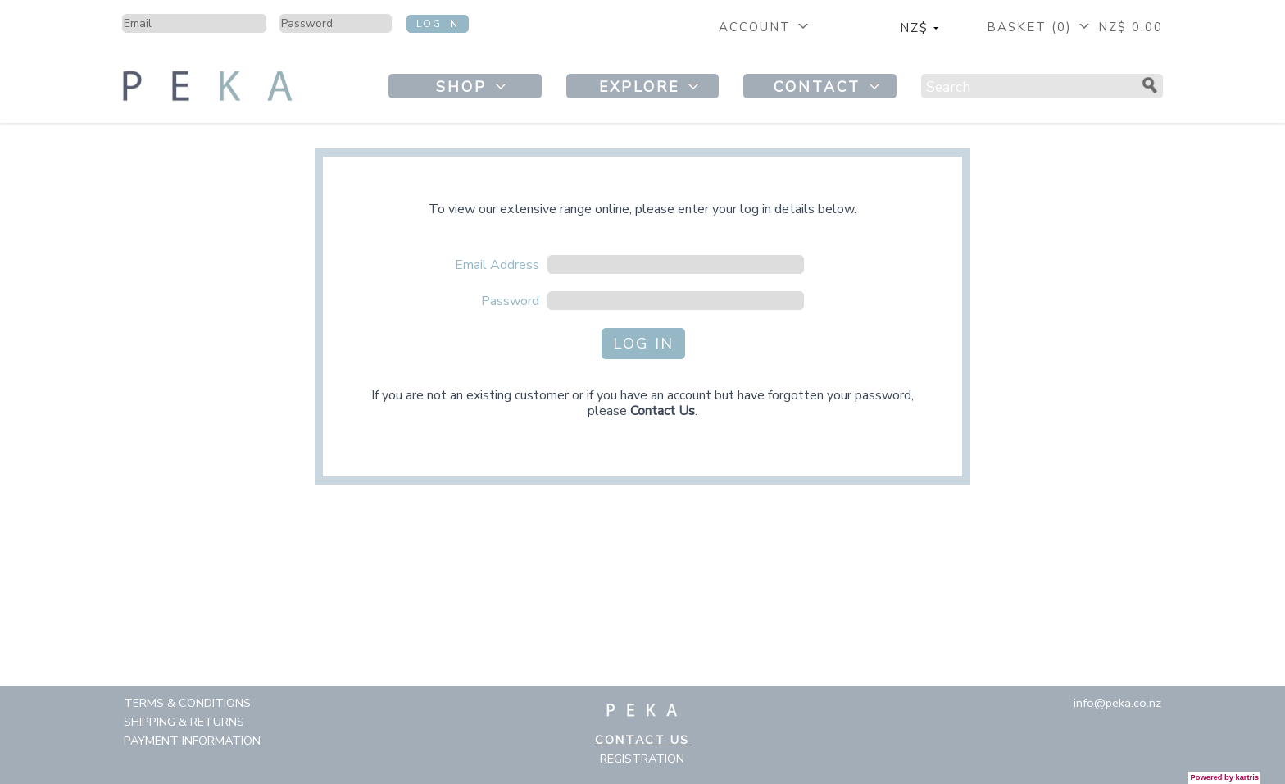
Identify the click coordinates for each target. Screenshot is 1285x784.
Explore (650, 87)
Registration (642, 758)
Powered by (1225, 777)
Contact (828, 87)
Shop (473, 87)
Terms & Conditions (187, 703)
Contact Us (662, 411)
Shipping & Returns (184, 721)
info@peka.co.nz (1117, 703)
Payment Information (192, 740)
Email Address (497, 265)
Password (510, 301)
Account (765, 27)
